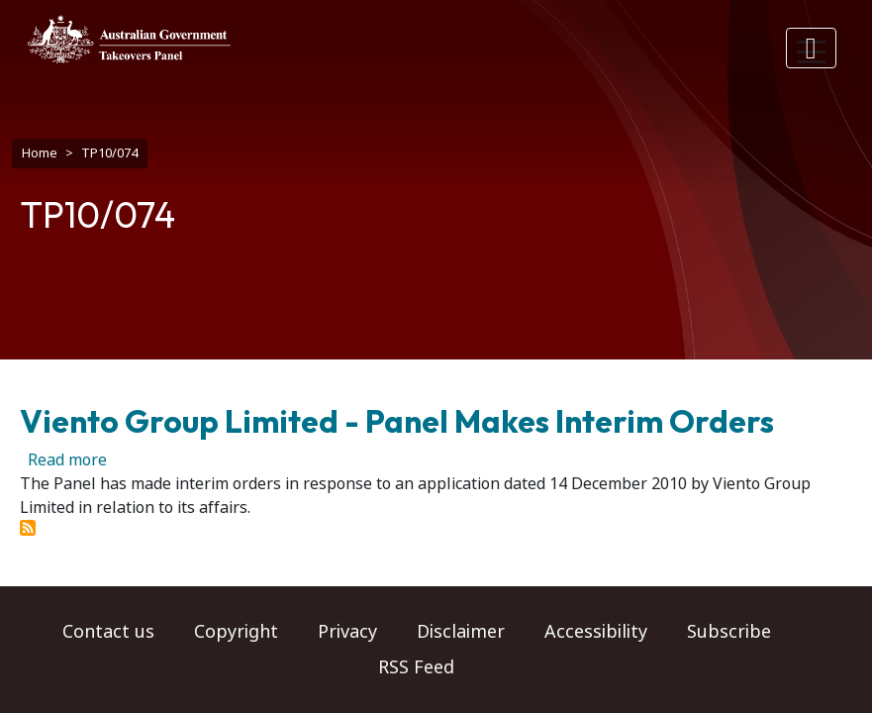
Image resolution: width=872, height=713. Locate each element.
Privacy (347, 632)
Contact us (108, 632)
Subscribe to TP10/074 (28, 528)
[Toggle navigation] (811, 48)
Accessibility (595, 632)
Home (39, 153)
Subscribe (729, 632)
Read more (67, 460)
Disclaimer (461, 632)
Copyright (236, 632)
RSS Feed (416, 667)
